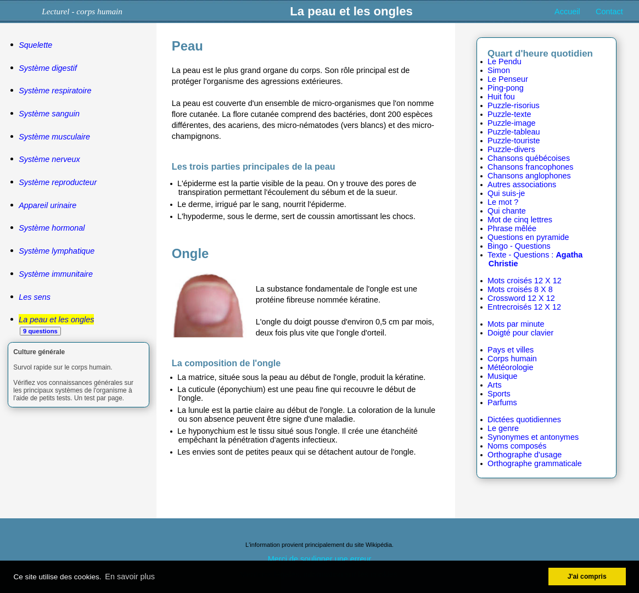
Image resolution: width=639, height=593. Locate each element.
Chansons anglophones (529, 175)
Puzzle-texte (509, 114)
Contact (609, 11)
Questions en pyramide (528, 237)
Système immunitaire (56, 274)
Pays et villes (510, 349)
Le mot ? (502, 202)
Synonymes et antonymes (533, 437)
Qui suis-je (506, 193)
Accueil (567, 11)
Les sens (35, 297)
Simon (498, 70)
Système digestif (48, 68)
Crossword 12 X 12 (521, 298)
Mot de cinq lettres (519, 219)
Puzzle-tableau (513, 131)
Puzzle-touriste (513, 140)
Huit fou (501, 96)
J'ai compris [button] (587, 576)
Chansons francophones (530, 167)
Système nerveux (49, 159)
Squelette (35, 45)
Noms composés (517, 445)
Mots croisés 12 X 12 (524, 280)
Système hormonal (52, 227)
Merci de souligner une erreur (320, 559)
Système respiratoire (55, 90)
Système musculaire (54, 136)
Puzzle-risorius (513, 105)
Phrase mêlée (511, 228)
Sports (499, 393)
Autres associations (521, 184)
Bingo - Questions (519, 246)
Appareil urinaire (47, 205)
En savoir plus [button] (130, 576)
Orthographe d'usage (524, 454)
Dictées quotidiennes (524, 419)
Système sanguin (49, 113)
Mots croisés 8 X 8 (520, 289)
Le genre (503, 428)
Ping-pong (505, 87)
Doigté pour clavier (520, 332)
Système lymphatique (56, 251)
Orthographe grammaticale (534, 463)
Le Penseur (507, 79)
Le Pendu (504, 61)
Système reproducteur (58, 182)
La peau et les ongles (56, 319)
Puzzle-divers (511, 149)
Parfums (502, 402)
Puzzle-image (511, 123)
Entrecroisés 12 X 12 (524, 307)
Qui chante (506, 210)
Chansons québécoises (528, 158)
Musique (502, 376)
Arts (494, 385)
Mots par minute (516, 324)
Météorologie (510, 367)
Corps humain (512, 358)
